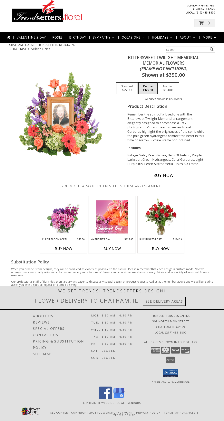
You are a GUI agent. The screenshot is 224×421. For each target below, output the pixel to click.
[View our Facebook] (105, 398)
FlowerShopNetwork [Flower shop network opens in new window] (114, 412)
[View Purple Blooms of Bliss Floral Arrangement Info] (63, 217)
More (210, 37)
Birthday (77, 37)
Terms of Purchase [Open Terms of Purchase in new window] (180, 412)
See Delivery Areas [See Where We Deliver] (164, 301)
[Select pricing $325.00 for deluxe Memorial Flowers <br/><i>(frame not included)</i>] (148, 88)
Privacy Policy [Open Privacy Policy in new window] (148, 412)
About (188, 37)
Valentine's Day (31, 37)
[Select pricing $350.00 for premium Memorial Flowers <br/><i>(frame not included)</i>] (168, 88)
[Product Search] (187, 49)
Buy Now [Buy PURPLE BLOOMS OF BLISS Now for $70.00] (63, 248)
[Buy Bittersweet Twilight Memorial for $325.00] (163, 175)
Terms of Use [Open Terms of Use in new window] (124, 415)
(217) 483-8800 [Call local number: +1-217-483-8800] (205, 12)
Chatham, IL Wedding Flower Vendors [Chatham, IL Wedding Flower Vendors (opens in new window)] (112, 402)
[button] (204, 23)
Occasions (133, 37)
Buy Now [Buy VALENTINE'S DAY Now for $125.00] (112, 248)
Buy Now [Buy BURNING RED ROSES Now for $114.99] (161, 248)
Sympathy (104, 37)
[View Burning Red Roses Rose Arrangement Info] (160, 217)
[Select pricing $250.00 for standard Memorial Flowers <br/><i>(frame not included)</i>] (127, 88)
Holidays (162, 37)
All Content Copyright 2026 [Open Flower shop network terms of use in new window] (73, 412)
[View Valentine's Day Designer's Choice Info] (112, 217)
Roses (57, 37)
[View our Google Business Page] (118, 398)
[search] (212, 49)
